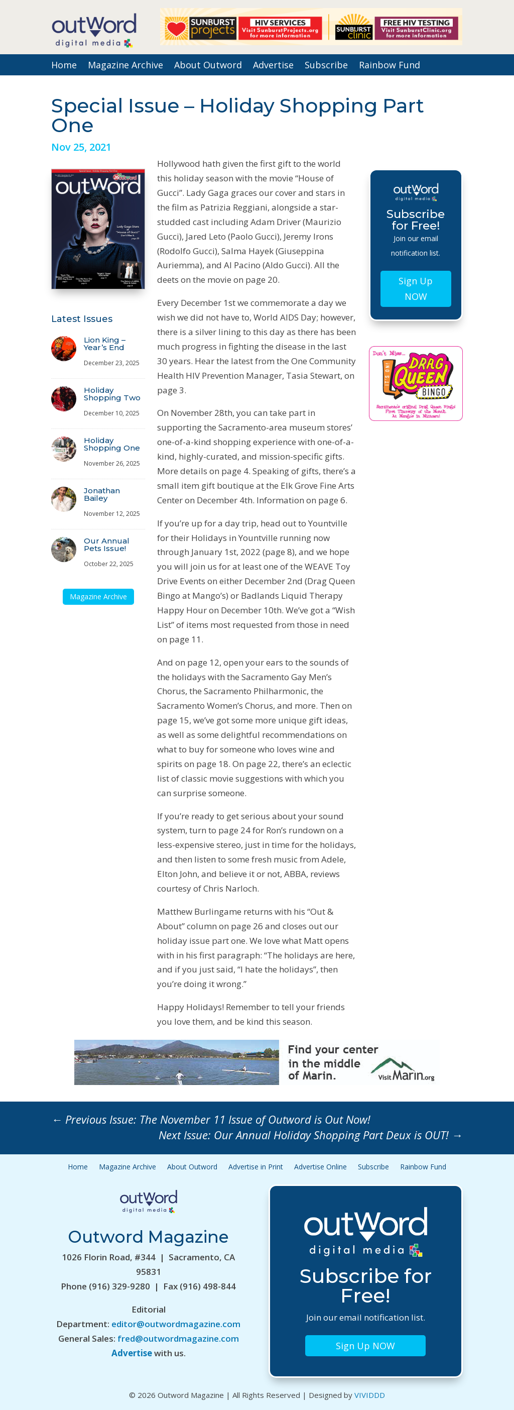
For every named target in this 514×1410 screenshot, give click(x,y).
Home (64, 66)
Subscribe (326, 66)
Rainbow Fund (389, 66)
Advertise (273, 66)
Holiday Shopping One (112, 444)
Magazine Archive (125, 66)
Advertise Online (320, 1167)
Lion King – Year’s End (104, 343)
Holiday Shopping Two (112, 393)
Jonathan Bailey (102, 494)
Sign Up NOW (416, 288)
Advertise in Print (255, 1167)
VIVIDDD (369, 1395)
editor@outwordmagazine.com (175, 1324)
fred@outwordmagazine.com (178, 1338)
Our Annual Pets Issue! (107, 544)
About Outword (208, 66)
